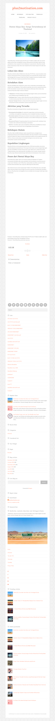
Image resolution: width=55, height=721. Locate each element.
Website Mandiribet (12, 364)
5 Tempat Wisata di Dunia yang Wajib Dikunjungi (25, 608)
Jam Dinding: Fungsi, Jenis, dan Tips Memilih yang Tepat (26, 414)
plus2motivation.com (27, 8)
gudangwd (10, 374)
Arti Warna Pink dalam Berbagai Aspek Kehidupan (24, 406)
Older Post (44, 254)
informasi (27, 24)
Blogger (30, 488)
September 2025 (11, 464)
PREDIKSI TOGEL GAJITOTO (15, 361)
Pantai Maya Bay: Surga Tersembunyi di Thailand (27, 27)
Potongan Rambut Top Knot (19, 669)
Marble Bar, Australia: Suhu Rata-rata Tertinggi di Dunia (26, 398)
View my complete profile (13, 502)
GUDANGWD (11, 377)
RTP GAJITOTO (11, 354)
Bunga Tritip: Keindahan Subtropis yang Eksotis (24, 661)
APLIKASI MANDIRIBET (13, 331)
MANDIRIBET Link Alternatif (14, 335)
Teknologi (39, 14)
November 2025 (11, 460)
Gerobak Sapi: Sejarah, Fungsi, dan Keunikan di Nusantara (26, 692)
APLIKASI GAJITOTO (13, 318)
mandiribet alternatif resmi (14, 341)
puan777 (10, 384)
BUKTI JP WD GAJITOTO (14, 358)
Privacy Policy (31, 17)
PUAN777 (10, 381)
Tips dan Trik (30, 14)
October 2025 (11, 462)
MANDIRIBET (11, 344)
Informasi (20, 14)
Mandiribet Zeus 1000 (13, 367)
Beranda (9, 452)
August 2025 (11, 466)
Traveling (22, 17)
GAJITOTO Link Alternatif (14, 322)
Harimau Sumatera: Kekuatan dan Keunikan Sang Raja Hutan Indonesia (29, 684)
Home (12, 14)
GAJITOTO (10, 338)
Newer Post (11, 254)
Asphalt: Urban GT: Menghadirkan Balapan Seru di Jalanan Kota (28, 600)
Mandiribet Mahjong (12, 371)
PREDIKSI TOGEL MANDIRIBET (15, 328)
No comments (32, 33)
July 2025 (10, 469)
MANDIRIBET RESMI (12, 351)
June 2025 (10, 471)
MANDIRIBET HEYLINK (13, 348)
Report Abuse (13, 493)
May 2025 (10, 473)
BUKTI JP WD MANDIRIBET (14, 325)
